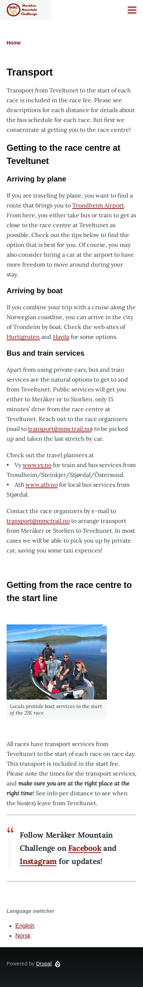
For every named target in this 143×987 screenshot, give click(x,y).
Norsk (23, 936)
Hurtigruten (23, 336)
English (24, 926)
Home (14, 43)
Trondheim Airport (98, 205)
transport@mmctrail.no (59, 428)
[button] (57, 662)
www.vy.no (37, 464)
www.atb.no (42, 484)
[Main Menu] (132, 9)
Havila (61, 336)
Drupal (44, 964)
